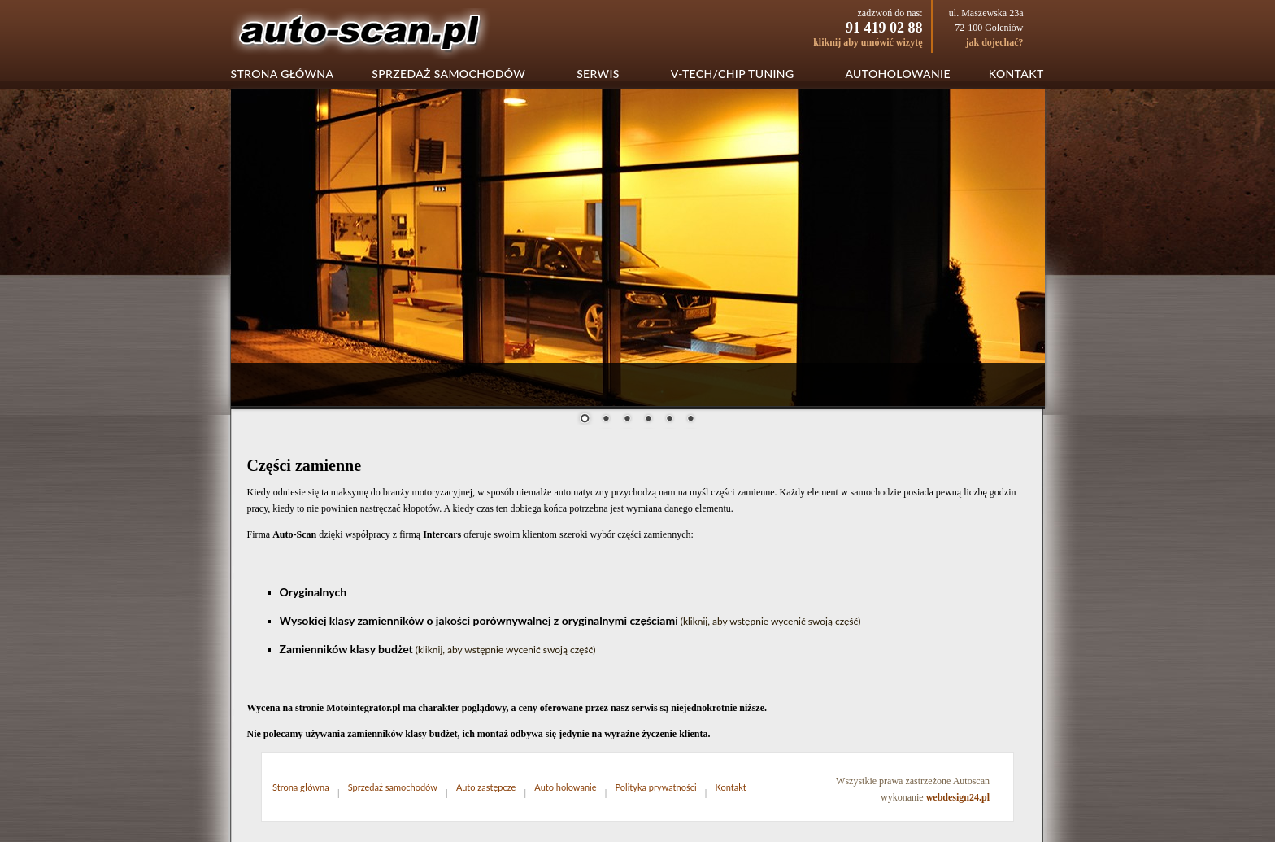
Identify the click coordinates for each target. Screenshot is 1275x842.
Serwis (598, 74)
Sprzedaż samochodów (448, 74)
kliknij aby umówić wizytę (867, 42)
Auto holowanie (565, 787)
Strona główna (282, 74)
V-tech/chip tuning (732, 74)
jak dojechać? (995, 42)
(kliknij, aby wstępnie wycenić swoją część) (771, 621)
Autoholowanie (897, 74)
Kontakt (1016, 74)
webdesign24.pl (958, 797)
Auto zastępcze (486, 787)
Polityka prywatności (656, 787)
